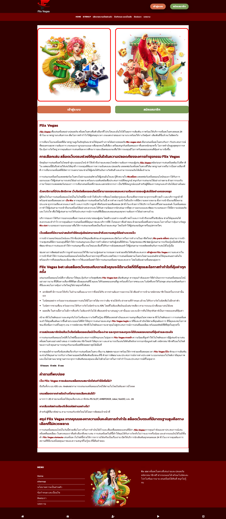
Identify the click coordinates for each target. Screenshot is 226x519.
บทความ (147, 16)
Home (78, 16)
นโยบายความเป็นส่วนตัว (102, 16)
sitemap (87, 16)
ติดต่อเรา (138, 16)
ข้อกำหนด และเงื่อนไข (123, 16)
